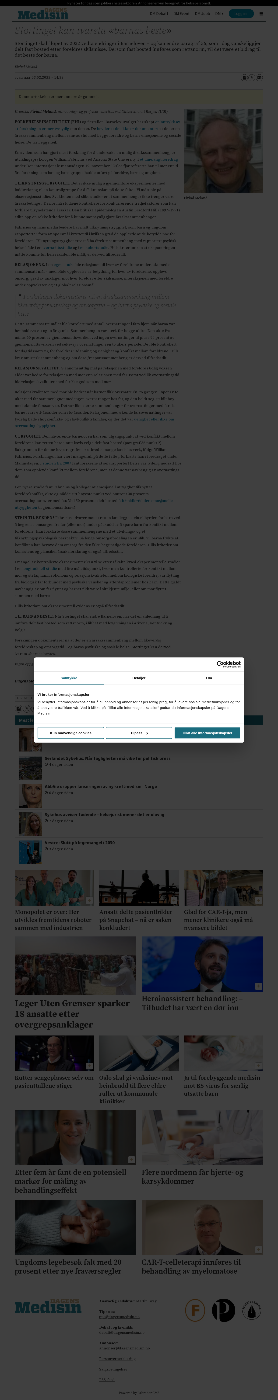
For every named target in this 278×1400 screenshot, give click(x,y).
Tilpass (139, 733)
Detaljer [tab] (139, 678)
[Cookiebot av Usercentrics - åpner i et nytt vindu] (220, 664)
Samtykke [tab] (69, 678)
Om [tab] (209, 678)
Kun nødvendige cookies (70, 733)
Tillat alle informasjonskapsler (207, 733)
